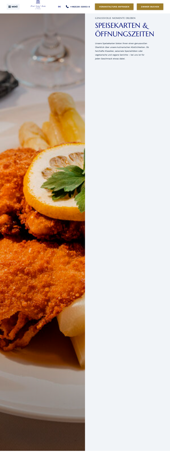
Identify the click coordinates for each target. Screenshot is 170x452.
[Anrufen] (79, 6)
